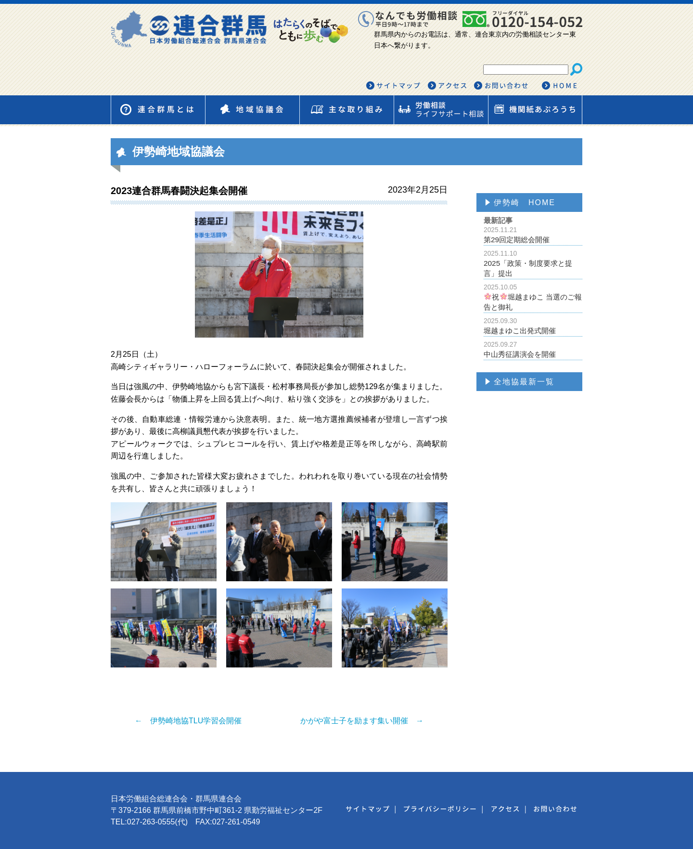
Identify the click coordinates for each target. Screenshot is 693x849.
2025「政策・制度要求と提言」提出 (533, 263)
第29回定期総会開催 (533, 235)
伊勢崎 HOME (524, 202)
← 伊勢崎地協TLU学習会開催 (188, 721)
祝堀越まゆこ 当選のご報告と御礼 (533, 297)
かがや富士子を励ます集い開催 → (362, 721)
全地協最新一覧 (524, 382)
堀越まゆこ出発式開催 (533, 326)
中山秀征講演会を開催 (533, 349)
